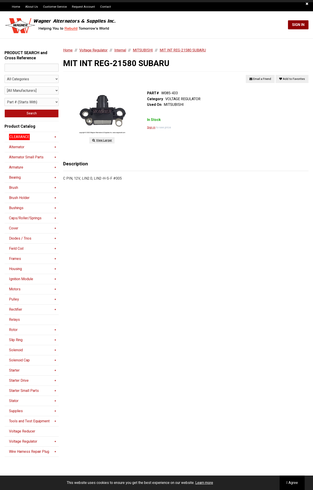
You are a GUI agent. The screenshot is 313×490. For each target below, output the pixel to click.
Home (16, 7)
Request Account (83, 7)
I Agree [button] (292, 482)
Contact (105, 7)
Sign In (298, 25)
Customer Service (55, 7)
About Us (31, 7)
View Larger (102, 140)
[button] (307, 4)
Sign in (151, 127)
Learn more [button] (204, 482)
